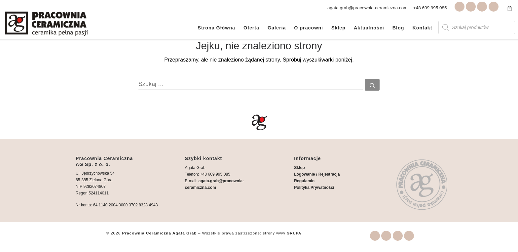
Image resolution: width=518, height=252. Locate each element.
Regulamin (304, 181)
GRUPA (294, 233)
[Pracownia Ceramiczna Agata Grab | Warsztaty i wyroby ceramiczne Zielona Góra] (46, 22)
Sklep (299, 167)
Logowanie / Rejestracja (317, 174)
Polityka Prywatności (314, 187)
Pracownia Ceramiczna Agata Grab (159, 233)
